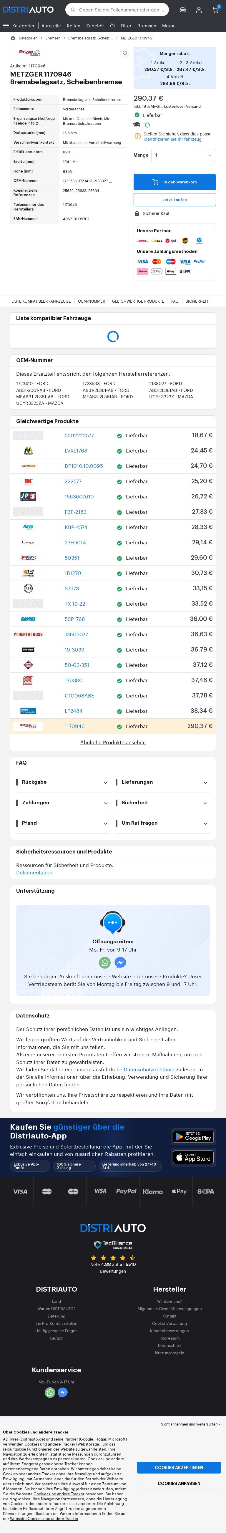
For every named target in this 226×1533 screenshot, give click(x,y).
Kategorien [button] (24, 25)
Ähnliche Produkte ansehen (113, 742)
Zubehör (95, 25)
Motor (168, 25)
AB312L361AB (171, 390)
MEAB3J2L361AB (108, 396)
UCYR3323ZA (39, 403)
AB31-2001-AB (38, 390)
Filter (126, 25)
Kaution (57, 1337)
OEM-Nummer (91, 301)
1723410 (32, 383)
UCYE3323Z (171, 396)
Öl (112, 25)
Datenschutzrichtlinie (149, 1069)
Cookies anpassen (179, 1483)
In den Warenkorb (174, 182)
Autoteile (51, 25)
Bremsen (146, 25)
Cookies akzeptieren (179, 1468)
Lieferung (56, 1315)
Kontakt (169, 1315)
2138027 (165, 383)
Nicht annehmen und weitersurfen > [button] (190, 1424)
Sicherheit (197, 301)
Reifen (73, 25)
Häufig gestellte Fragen (56, 1330)
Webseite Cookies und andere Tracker (44, 1518)
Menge (141, 155)
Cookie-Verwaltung (169, 1323)
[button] (183, 9)
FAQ (175, 301)
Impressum (169, 1337)
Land (56, 1301)
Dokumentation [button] (34, 872)
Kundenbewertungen (169, 1330)
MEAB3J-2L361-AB (42, 396)
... (110, 180)
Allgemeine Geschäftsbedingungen (169, 1308)
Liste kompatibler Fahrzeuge (41, 301)
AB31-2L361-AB (106, 390)
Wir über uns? (169, 1301)
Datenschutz (169, 1345)
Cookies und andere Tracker (59, 1493)
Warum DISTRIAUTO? (56, 1308)
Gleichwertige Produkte (138, 301)
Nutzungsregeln (169, 1352)
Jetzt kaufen (175, 200)
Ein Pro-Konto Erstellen (56, 1323)
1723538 (99, 383)
